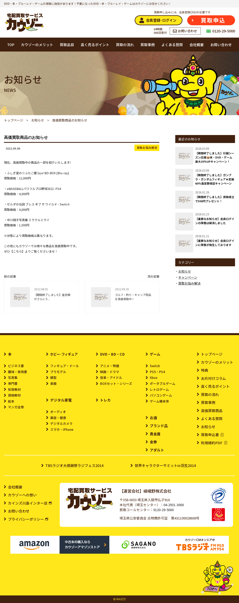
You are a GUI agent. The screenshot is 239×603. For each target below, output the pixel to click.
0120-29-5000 (163, 509)
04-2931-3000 (174, 504)
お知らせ (184, 271)
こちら (17, 251)
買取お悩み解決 (147, 148)
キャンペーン (187, 277)
